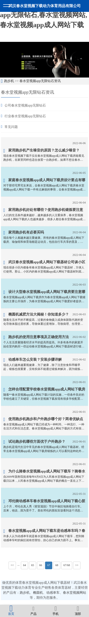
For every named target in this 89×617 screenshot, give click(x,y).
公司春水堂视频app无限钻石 (25, 105)
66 (40, 565)
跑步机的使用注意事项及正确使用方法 (36, 337)
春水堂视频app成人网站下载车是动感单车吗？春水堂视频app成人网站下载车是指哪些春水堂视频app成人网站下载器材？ (44, 531)
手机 (56, 611)
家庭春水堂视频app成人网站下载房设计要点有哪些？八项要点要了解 (44, 181)
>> (77, 565)
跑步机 (9, 81)
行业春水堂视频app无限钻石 (25, 116)
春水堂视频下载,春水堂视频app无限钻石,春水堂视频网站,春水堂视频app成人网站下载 (43, 15)
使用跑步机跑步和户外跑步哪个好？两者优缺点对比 (43, 420)
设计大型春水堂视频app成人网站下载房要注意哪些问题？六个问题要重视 (44, 292)
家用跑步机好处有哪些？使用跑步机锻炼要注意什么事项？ (43, 210)
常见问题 (11, 127)
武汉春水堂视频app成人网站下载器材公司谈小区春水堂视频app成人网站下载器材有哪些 (44, 263)
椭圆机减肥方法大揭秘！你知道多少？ (36, 314)
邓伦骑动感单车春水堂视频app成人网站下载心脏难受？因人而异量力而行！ (44, 502)
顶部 (78, 611)
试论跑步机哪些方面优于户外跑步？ (34, 442)
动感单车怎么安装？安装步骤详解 (32, 360)
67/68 (66, 565)
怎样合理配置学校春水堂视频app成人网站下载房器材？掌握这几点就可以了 (44, 390)
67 (48, 565)
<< (12, 565)
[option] (44, 60)
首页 (11, 611)
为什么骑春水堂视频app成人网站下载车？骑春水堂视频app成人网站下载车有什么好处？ (44, 472)
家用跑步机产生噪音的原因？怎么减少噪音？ (41, 150)
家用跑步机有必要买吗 (23, 232)
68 (56, 565)
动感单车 (53, 592)
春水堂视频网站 (74, 592)
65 (32, 565)
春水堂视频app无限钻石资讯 (40, 81)
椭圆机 (38, 592)
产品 (33, 611)
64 (24, 565)
